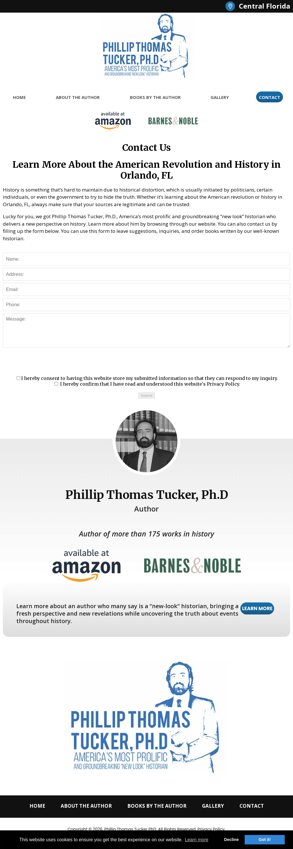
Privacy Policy (211, 829)
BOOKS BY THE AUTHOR (155, 97)
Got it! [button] (265, 839)
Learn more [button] (196, 839)
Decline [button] (231, 839)
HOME (19, 97)
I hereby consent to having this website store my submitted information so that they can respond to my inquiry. (147, 378)
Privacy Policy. (223, 384)
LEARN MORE (257, 608)
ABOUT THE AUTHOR (78, 97)
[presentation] (146, 361)
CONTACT (269, 97)
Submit (146, 395)
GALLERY (220, 97)
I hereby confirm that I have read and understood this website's (147, 384)
